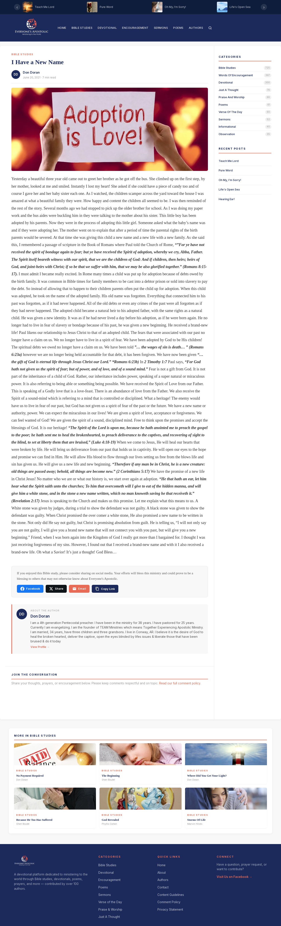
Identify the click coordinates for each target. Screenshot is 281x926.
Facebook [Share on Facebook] (30, 589)
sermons (225, 119)
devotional (226, 82)
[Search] (210, 28)
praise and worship (232, 97)
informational (227, 126)
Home (62, 27)
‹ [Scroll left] (17, 7)
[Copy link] (105, 589)
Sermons (161, 27)
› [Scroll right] (264, 7)
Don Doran (31, 72)
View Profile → (40, 647)
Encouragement (135, 27)
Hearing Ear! (227, 199)
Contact (163, 887)
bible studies (227, 67)
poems (223, 104)
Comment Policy (168, 902)
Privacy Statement (170, 909)
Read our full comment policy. (180, 683)
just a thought (228, 90)
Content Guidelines (170, 895)
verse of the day (230, 112)
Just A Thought (109, 917)
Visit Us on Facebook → (234, 877)
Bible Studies (82, 27)
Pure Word (226, 170)
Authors (196, 27)
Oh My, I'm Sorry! (230, 180)
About (161, 872)
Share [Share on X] (56, 589)
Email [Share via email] (79, 589)
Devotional (107, 27)
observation (227, 134)
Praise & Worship (110, 909)
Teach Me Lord (229, 161)
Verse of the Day (110, 902)
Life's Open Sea (229, 189)
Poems (178, 27)
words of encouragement (236, 75)
